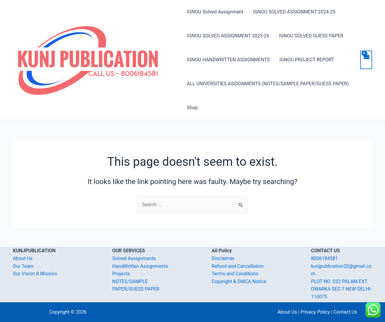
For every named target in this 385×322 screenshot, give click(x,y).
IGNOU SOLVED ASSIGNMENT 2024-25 (294, 12)
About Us (22, 258)
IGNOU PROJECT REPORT (306, 60)
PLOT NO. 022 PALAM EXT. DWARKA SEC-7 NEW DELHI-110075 (341, 289)
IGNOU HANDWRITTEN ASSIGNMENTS (228, 60)
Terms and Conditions (235, 274)
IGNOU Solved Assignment (215, 12)
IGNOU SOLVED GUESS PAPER (311, 36)
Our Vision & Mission (35, 274)
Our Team (23, 266)
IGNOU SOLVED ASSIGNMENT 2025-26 (228, 36)
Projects (121, 274)
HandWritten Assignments (140, 266)
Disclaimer (223, 258)
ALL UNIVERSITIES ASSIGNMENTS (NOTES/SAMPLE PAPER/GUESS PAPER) (268, 83)
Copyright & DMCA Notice (239, 281)
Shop (192, 107)
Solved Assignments (134, 258)
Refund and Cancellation (237, 266)
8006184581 (324, 258)
